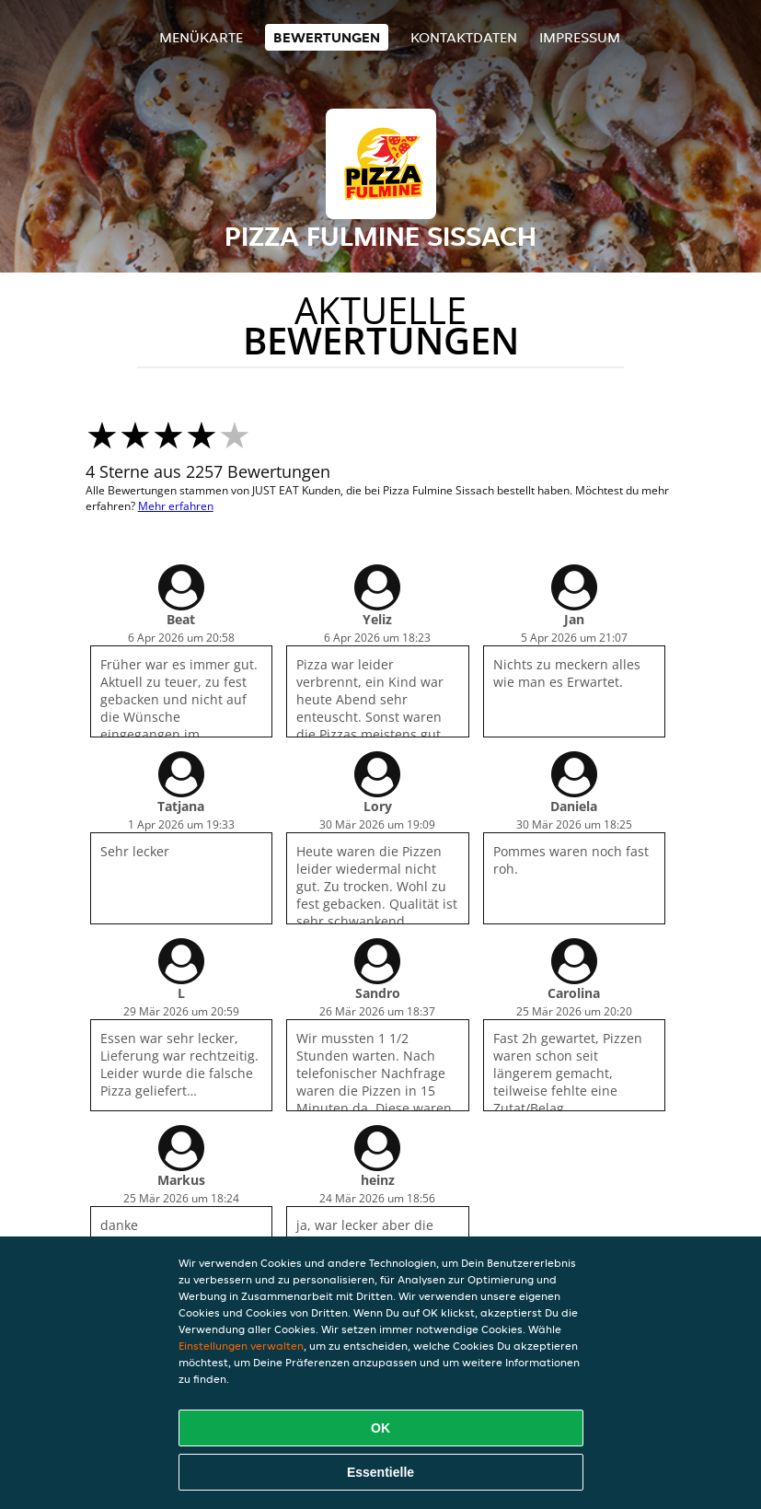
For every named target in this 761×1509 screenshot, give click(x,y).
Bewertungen (326, 37)
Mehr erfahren (175, 506)
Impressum (579, 37)
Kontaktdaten (463, 37)
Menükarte (201, 37)
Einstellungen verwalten (241, 1345)
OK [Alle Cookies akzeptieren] (380, 1428)
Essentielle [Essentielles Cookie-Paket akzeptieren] (380, 1472)
